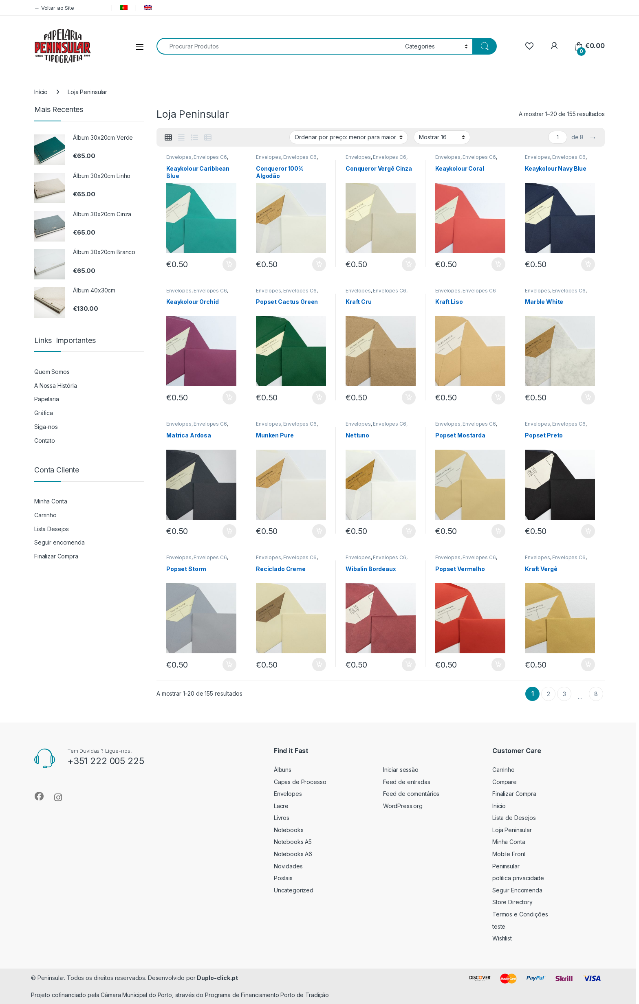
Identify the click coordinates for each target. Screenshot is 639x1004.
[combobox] (278, 46)
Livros (281, 817)
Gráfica (43, 412)
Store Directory (512, 902)
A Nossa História (55, 385)
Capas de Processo (300, 781)
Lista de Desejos (514, 817)
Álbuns (282, 769)
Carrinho (45, 515)
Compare (504, 781)
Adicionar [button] (229, 264)
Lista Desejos (51, 528)
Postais (283, 877)
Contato (44, 440)
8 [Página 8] (596, 693)
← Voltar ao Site (70, 7)
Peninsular (506, 866)
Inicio (499, 805)
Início (41, 91)
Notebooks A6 (293, 853)
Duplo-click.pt (217, 977)
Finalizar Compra (56, 556)
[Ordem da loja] (348, 137)
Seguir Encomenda (517, 890)
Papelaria (46, 398)
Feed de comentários (411, 793)
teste (498, 926)
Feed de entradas (406, 781)
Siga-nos (46, 426)
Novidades (288, 866)
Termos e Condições (520, 914)
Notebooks (289, 829)
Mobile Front (508, 853)
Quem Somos (52, 371)
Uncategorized (293, 890)
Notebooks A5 (293, 841)
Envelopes (179, 157)
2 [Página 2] (548, 693)
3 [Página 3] (564, 693)
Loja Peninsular (512, 829)
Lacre (281, 805)
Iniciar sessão (401, 769)
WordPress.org (403, 805)
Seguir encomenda (59, 542)
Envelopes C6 (210, 157)
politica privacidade (518, 877)
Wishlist (502, 938)
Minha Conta (50, 501)
